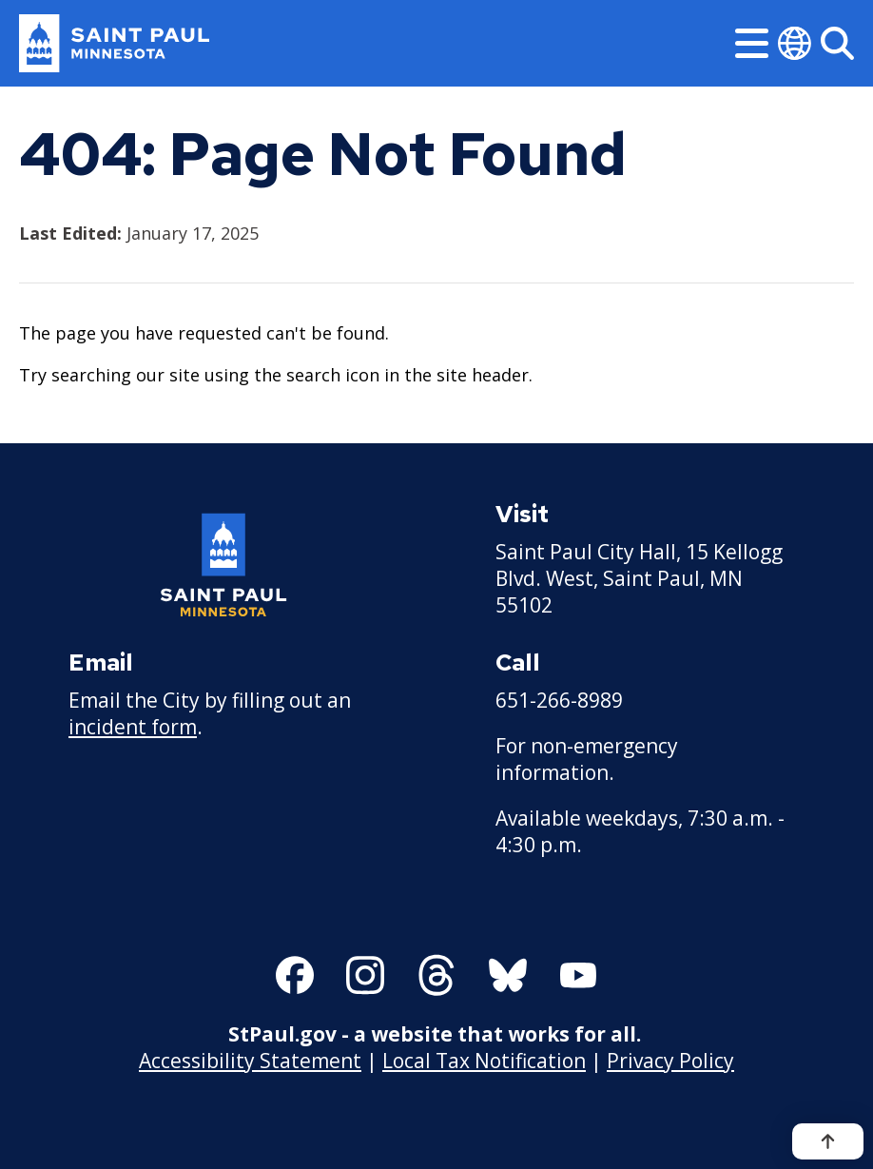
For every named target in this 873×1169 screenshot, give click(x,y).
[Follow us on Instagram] (365, 975)
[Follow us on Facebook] (295, 975)
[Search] (837, 43)
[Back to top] (827, 1141)
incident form (132, 726)
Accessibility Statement (250, 1060)
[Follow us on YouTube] (578, 975)
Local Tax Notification (484, 1060)
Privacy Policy (670, 1060)
